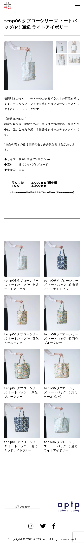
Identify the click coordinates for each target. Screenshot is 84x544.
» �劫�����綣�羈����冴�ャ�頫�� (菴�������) (42, 192)
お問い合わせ (22, 507)
